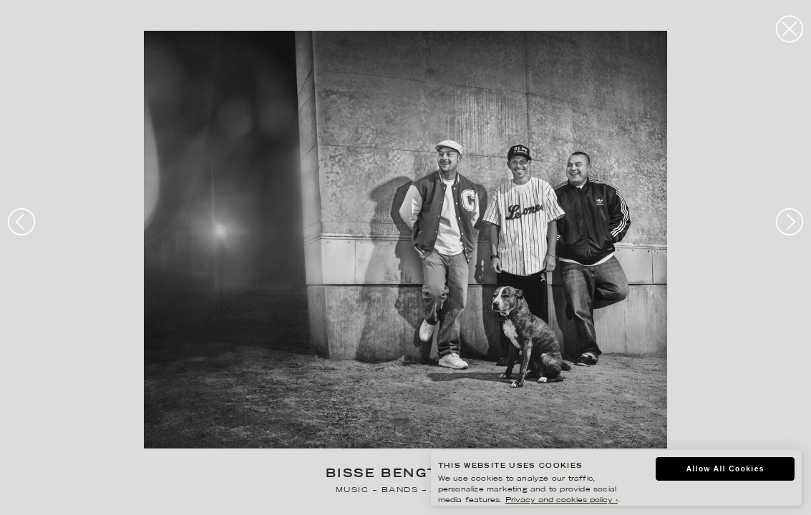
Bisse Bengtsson (405, 474)
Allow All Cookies (725, 469)
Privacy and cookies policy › (561, 500)
